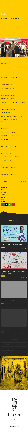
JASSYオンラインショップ (6, 163)
